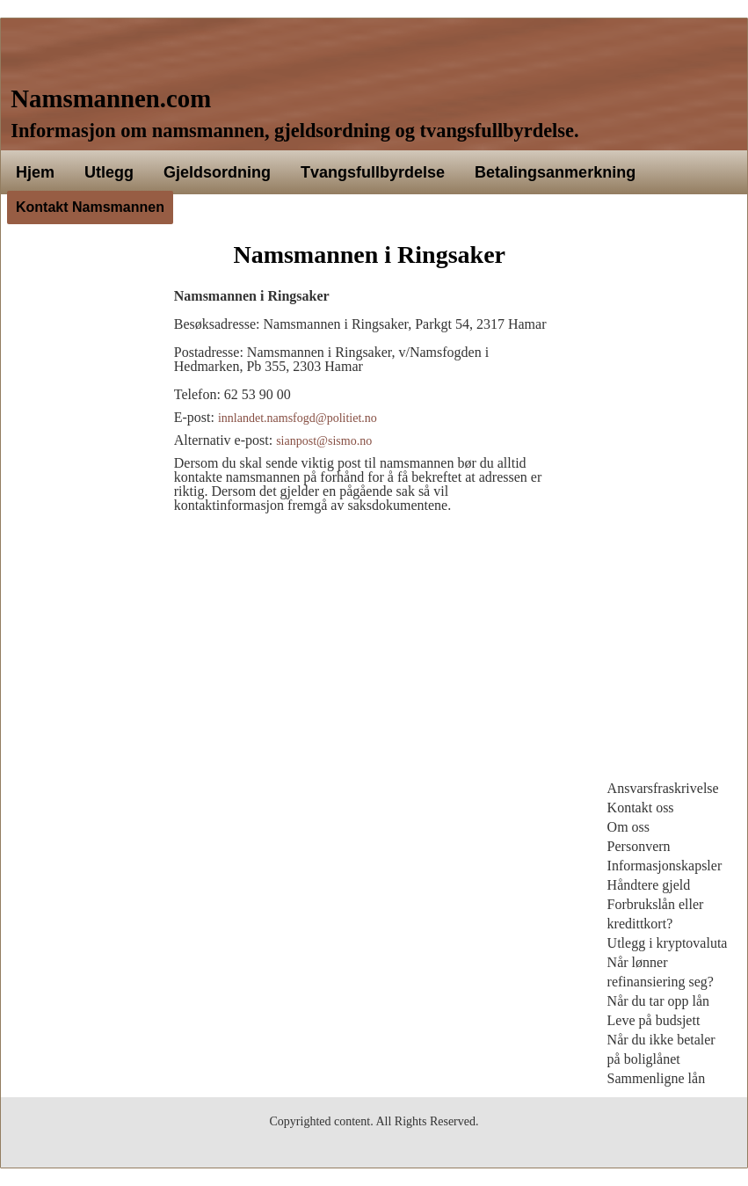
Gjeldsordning (217, 172)
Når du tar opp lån (658, 1000)
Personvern (639, 846)
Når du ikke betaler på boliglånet (661, 1049)
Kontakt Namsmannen (90, 207)
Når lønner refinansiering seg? (660, 972)
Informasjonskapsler (665, 865)
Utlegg (109, 172)
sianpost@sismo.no (324, 440)
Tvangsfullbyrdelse (373, 172)
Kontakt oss (640, 807)
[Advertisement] (79, 506)
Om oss (628, 826)
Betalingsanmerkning (555, 172)
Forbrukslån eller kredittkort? (655, 914)
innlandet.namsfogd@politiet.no (297, 418)
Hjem (35, 172)
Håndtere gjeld (649, 884)
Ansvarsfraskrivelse (663, 788)
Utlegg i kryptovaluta (667, 942)
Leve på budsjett (654, 1020)
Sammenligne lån (656, 1078)
